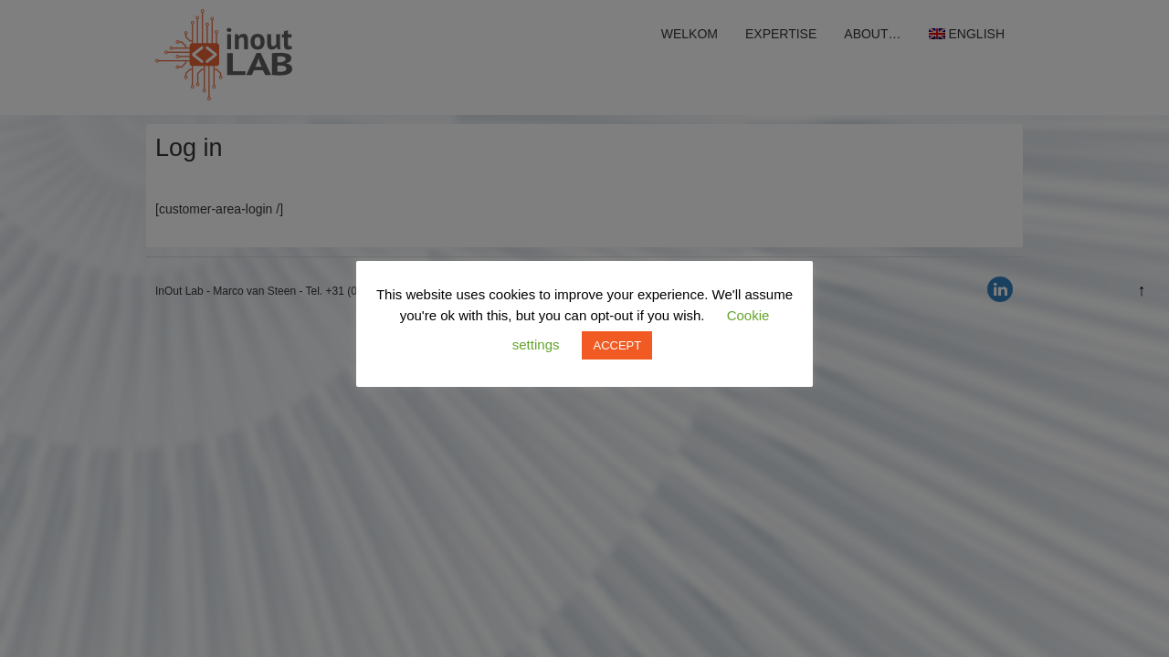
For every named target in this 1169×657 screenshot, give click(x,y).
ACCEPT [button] (617, 345)
